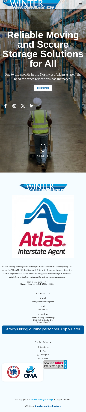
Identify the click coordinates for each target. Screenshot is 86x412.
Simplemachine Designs (48, 406)
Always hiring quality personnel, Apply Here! (43, 329)
